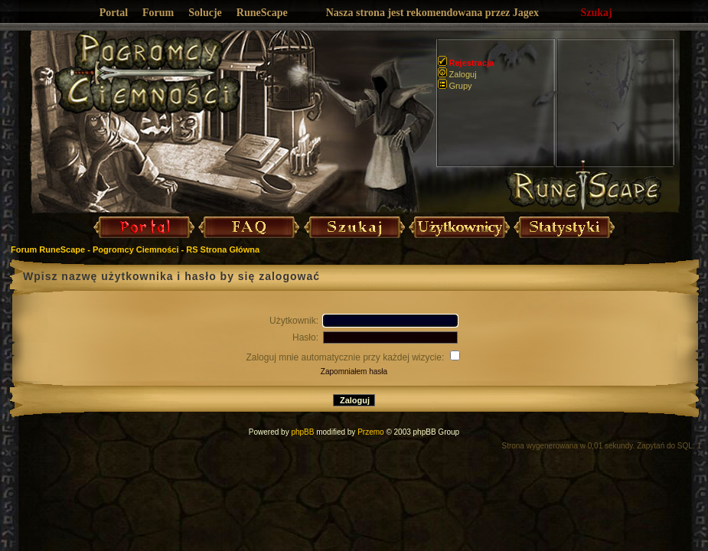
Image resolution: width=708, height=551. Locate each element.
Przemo (370, 432)
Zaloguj (457, 74)
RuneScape (262, 12)
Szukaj (596, 12)
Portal (114, 12)
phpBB (302, 432)
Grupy (455, 85)
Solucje (205, 12)
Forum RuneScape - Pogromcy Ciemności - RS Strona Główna (135, 249)
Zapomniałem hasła (354, 371)
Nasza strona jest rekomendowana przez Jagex (432, 12)
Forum (158, 12)
